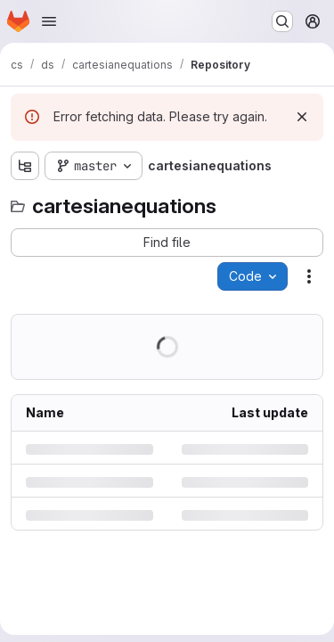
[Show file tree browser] (25, 166)
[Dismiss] (302, 117)
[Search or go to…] (282, 21)
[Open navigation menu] (49, 21)
